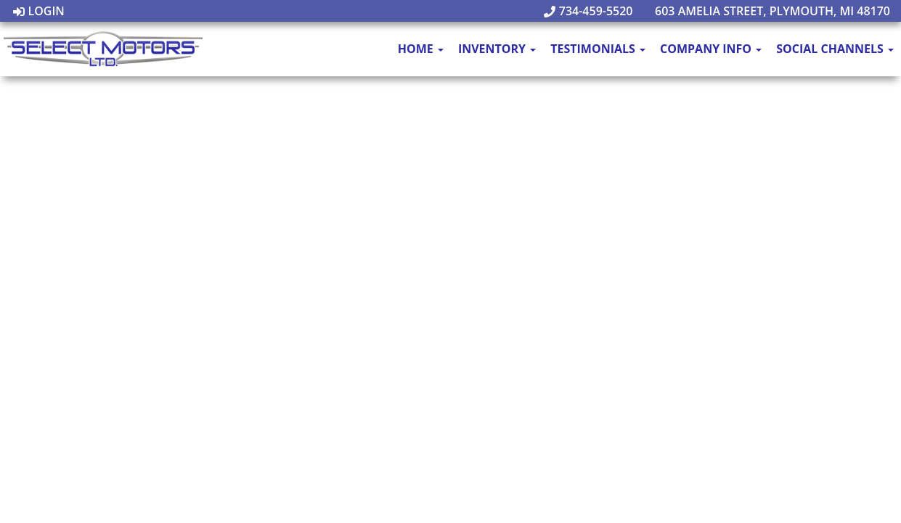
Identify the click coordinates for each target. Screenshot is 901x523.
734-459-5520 (588, 11)
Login (39, 11)
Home (421, 49)
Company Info (711, 49)
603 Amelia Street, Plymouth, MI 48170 (765, 11)
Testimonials (597, 49)
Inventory (497, 49)
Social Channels (835, 49)
